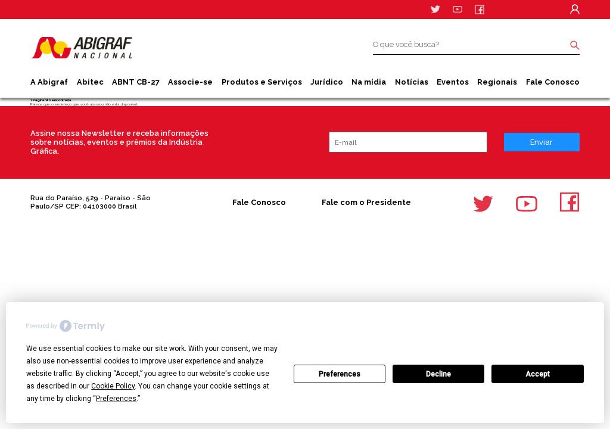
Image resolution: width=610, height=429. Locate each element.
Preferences (339, 374)
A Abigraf (49, 81)
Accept (537, 374)
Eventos (453, 81)
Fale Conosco (553, 81)
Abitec (90, 81)
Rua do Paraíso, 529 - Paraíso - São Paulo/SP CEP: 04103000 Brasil (90, 202)
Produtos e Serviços (262, 81)
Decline (438, 374)
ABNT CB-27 (136, 81)
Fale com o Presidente (366, 202)
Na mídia (368, 81)
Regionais (497, 81)
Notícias (411, 81)
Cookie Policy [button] (113, 386)
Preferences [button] (116, 398)
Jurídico (326, 81)
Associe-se (190, 81)
